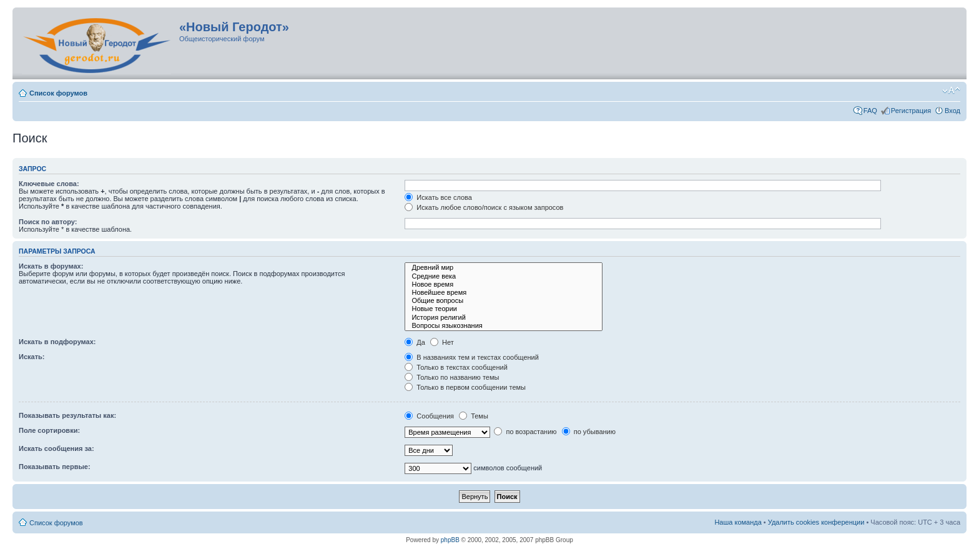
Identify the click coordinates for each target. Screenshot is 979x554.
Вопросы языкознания (503, 326)
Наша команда (737, 522)
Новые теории (503, 309)
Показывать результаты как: (67, 415)
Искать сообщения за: (56, 448)
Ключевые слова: (49, 183)
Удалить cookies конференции (816, 522)
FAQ (870, 110)
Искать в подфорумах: (57, 341)
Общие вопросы (503, 301)
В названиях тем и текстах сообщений (472, 357)
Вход (952, 110)
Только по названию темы (452, 377)
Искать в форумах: (51, 266)
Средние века (503, 276)
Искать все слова (438, 197)
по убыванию (589, 431)
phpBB (450, 540)
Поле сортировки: (49, 430)
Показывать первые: (55, 466)
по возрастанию (525, 431)
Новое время (503, 284)
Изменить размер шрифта (951, 90)
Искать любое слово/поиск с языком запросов (484, 207)
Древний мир (503, 268)
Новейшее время (503, 293)
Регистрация (911, 110)
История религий (503, 318)
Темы (473, 416)
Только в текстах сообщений (456, 367)
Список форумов (58, 93)
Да (415, 342)
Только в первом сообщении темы (465, 387)
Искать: (31, 356)
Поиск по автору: (48, 221)
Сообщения (429, 416)
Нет (442, 342)
